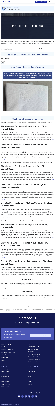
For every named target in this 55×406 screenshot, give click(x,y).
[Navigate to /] (27, 318)
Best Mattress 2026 (41, 1)
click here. (3, 159)
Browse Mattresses (40, 335)
